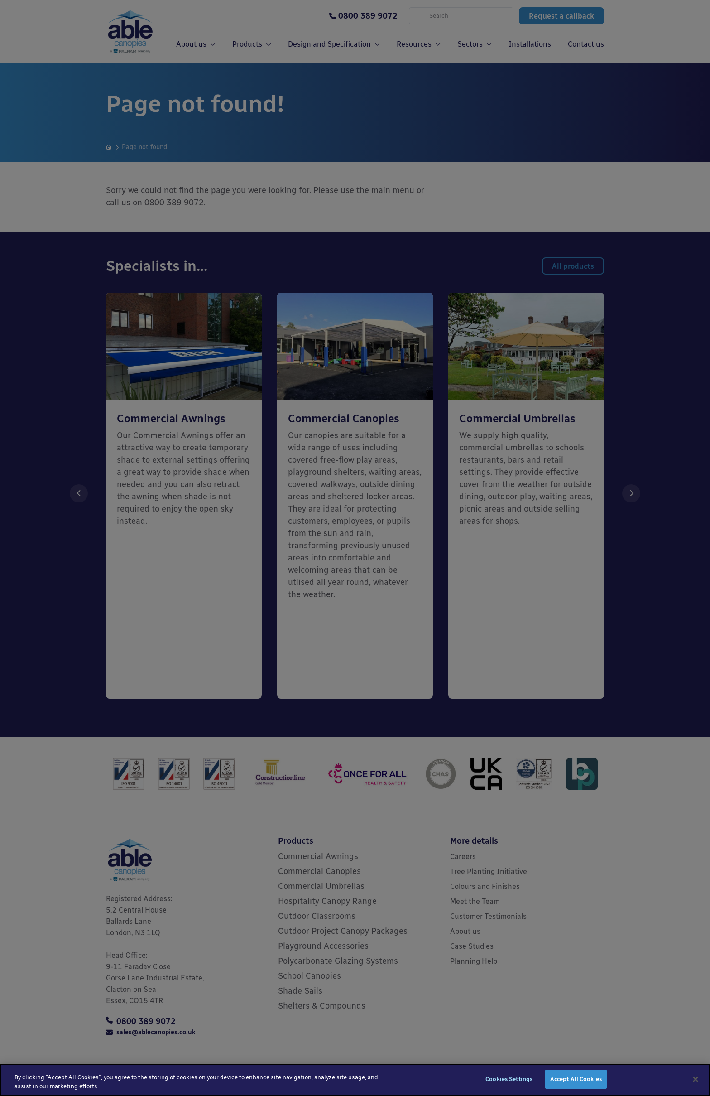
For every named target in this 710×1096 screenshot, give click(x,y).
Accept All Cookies (576, 1081)
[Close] (695, 1081)
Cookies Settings (508, 1081)
